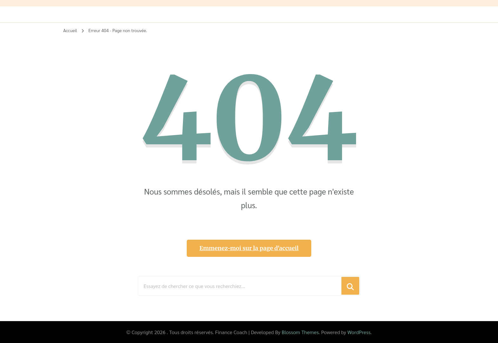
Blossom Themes (300, 332)
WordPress (358, 332)
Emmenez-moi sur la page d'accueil (249, 248)
